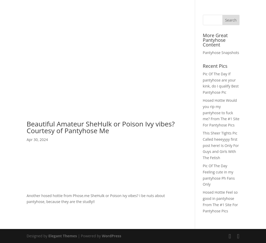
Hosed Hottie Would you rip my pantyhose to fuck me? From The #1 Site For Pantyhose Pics (221, 112)
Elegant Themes (62, 235)
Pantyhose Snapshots (221, 52)
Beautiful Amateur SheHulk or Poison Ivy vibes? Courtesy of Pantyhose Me (100, 127)
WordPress (111, 235)
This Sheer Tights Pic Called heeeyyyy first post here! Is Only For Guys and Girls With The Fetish (221, 145)
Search (230, 20)
